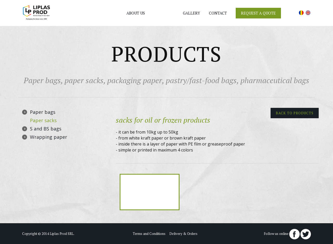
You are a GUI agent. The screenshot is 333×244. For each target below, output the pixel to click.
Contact (218, 13)
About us (135, 13)
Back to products (294, 113)
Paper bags (42, 112)
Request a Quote (258, 13)
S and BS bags (45, 129)
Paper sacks (43, 120)
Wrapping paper (48, 137)
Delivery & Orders (183, 233)
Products (164, 13)
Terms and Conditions (149, 233)
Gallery (191, 13)
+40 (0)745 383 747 (74, 13)
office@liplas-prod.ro (76, 18)
